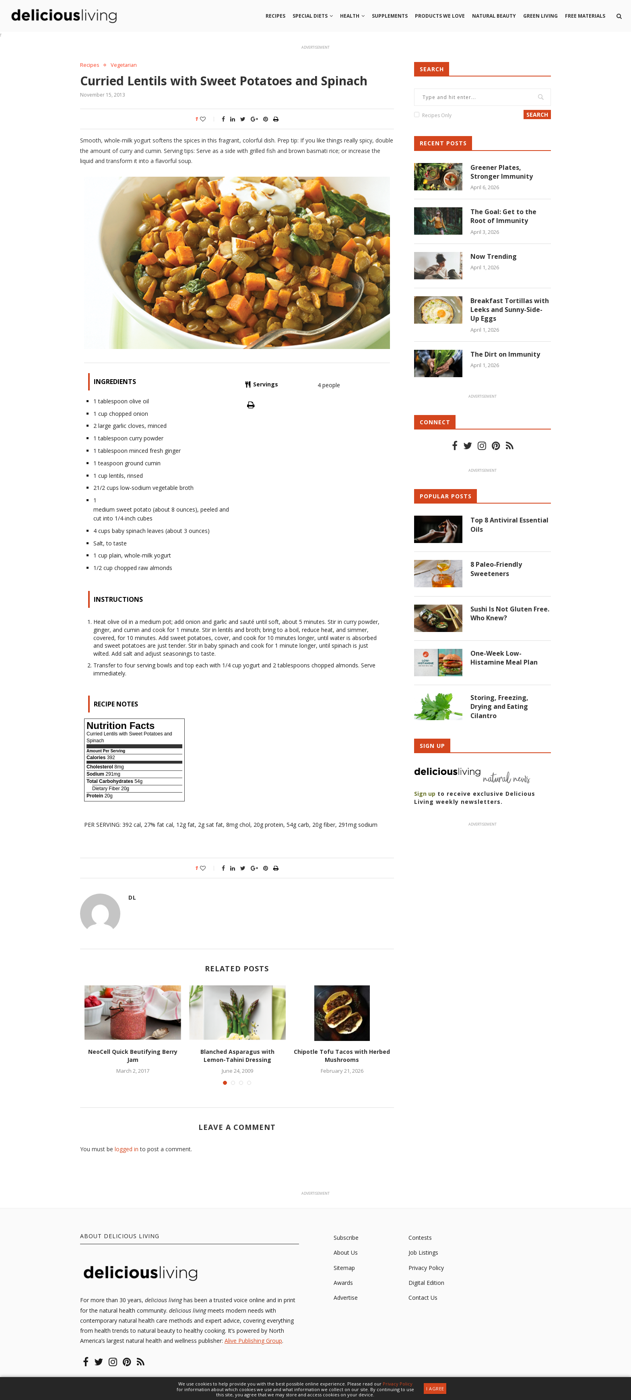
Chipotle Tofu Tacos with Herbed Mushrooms (342, 1056)
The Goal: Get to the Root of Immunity (503, 216)
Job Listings (423, 1253)
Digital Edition (426, 1282)
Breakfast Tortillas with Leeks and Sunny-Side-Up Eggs (509, 309)
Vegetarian (124, 65)
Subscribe (346, 1237)
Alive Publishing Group (253, 1340)
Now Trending (493, 256)
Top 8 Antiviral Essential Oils (509, 525)
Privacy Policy (426, 1268)
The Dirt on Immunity (505, 354)
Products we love (440, 15)
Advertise (346, 1297)
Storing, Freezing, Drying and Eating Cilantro (499, 707)
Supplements (390, 15)
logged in (126, 1149)
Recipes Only (437, 115)
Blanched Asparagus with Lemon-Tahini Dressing (237, 1056)
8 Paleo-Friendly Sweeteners (496, 569)
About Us (346, 1253)
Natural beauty (494, 15)
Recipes (275, 15)
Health (349, 15)
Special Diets (310, 15)
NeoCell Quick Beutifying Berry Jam (132, 1056)
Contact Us (422, 1297)
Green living (540, 15)
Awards (343, 1282)
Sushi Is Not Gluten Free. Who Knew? (509, 613)
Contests (420, 1237)
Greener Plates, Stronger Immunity (501, 172)
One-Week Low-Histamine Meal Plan (504, 658)
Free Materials (585, 15)
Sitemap (344, 1268)
